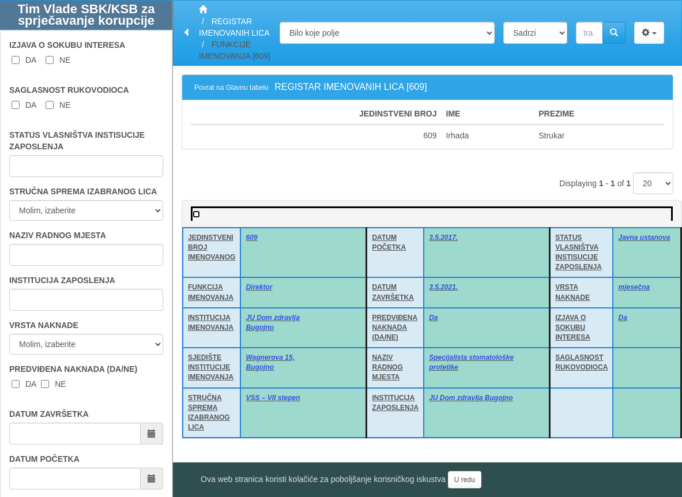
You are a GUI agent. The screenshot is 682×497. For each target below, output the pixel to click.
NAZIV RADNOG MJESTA (57, 235)
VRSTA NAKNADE (43, 325)
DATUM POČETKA (44, 459)
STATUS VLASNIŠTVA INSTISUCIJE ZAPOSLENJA (77, 140)
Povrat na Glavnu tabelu (231, 88)
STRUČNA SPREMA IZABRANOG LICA (83, 191)
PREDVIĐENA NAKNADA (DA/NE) (73, 369)
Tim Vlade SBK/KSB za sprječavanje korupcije (86, 15)
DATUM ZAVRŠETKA (49, 414)
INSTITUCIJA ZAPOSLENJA (62, 280)
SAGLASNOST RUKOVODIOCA (69, 90)
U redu (464, 480)
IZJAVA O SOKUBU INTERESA (67, 45)
